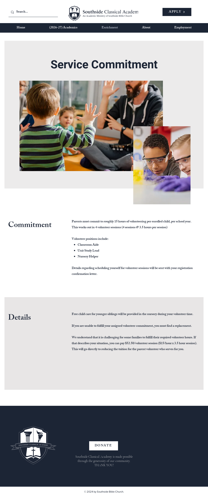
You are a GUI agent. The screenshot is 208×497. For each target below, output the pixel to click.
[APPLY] (176, 12)
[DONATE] (103, 445)
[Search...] (32, 12)
